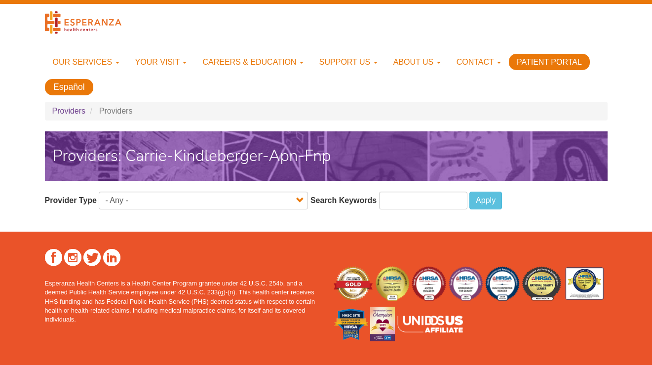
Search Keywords (343, 200)
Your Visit (161, 62)
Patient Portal (549, 62)
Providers (69, 111)
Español (69, 87)
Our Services (86, 62)
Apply (486, 200)
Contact (479, 62)
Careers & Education (252, 62)
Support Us (348, 62)
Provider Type (71, 200)
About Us (417, 62)
